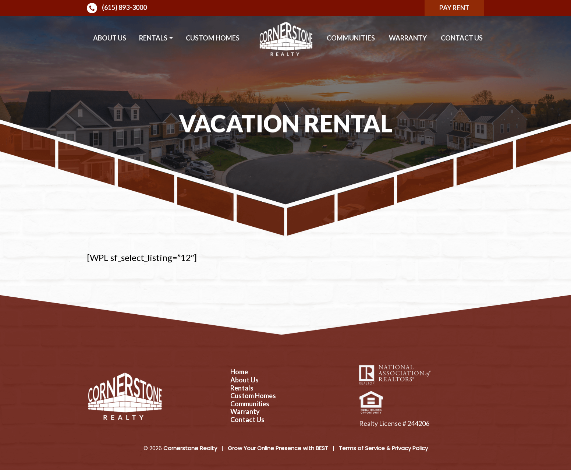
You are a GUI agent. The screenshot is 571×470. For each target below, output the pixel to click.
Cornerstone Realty (190, 448)
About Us (109, 38)
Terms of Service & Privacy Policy (383, 448)
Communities (351, 38)
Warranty (408, 38)
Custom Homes (213, 38)
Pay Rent (454, 8)
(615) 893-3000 (117, 8)
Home (239, 372)
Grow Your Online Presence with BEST (278, 448)
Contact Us (462, 38)
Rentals (153, 38)
